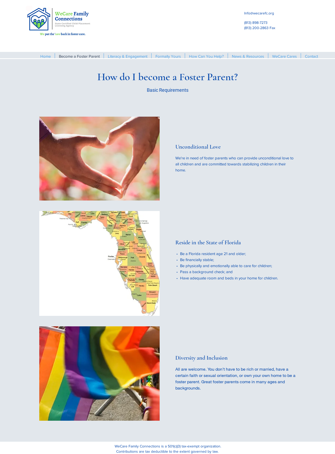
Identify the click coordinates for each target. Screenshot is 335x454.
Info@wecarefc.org (259, 13)
